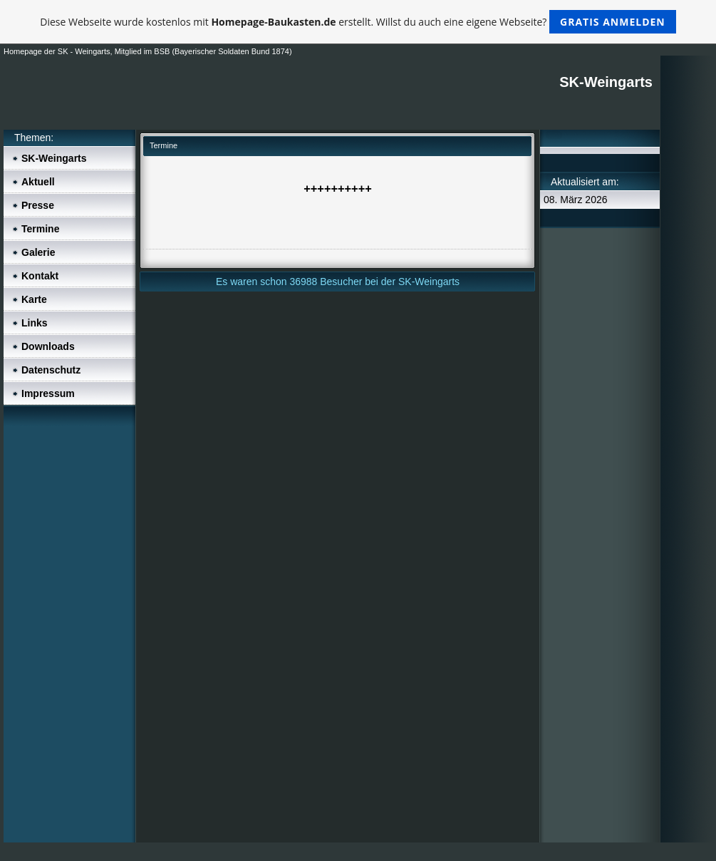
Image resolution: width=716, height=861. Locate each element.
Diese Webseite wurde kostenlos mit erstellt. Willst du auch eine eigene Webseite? (358, 21)
